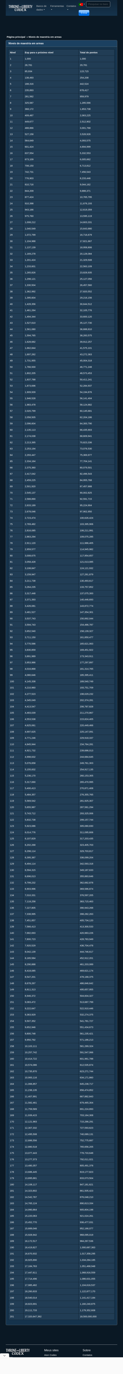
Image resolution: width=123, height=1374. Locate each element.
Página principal (16, 37)
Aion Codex (50, 1355)
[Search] (98, 4)
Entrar (84, 12)
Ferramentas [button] (57, 7)
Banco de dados (41, 8)
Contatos (87, 1355)
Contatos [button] (71, 7)
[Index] (20, 8)
